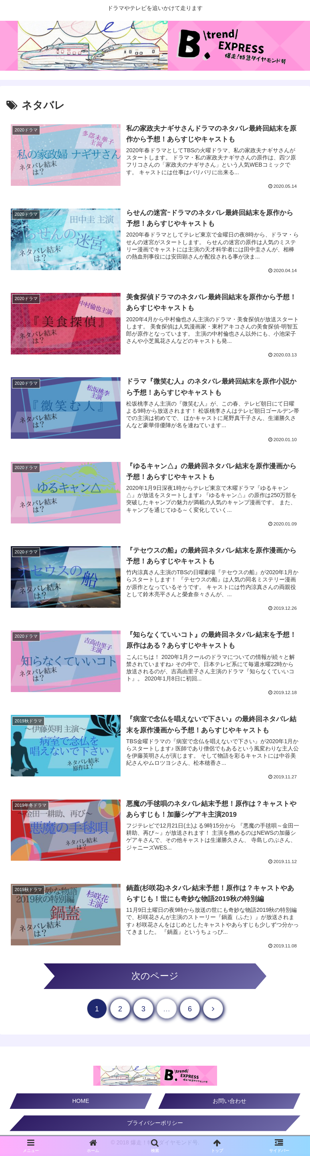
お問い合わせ (229, 1103)
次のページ (155, 978)
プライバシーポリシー (155, 1125)
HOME (80, 1103)
